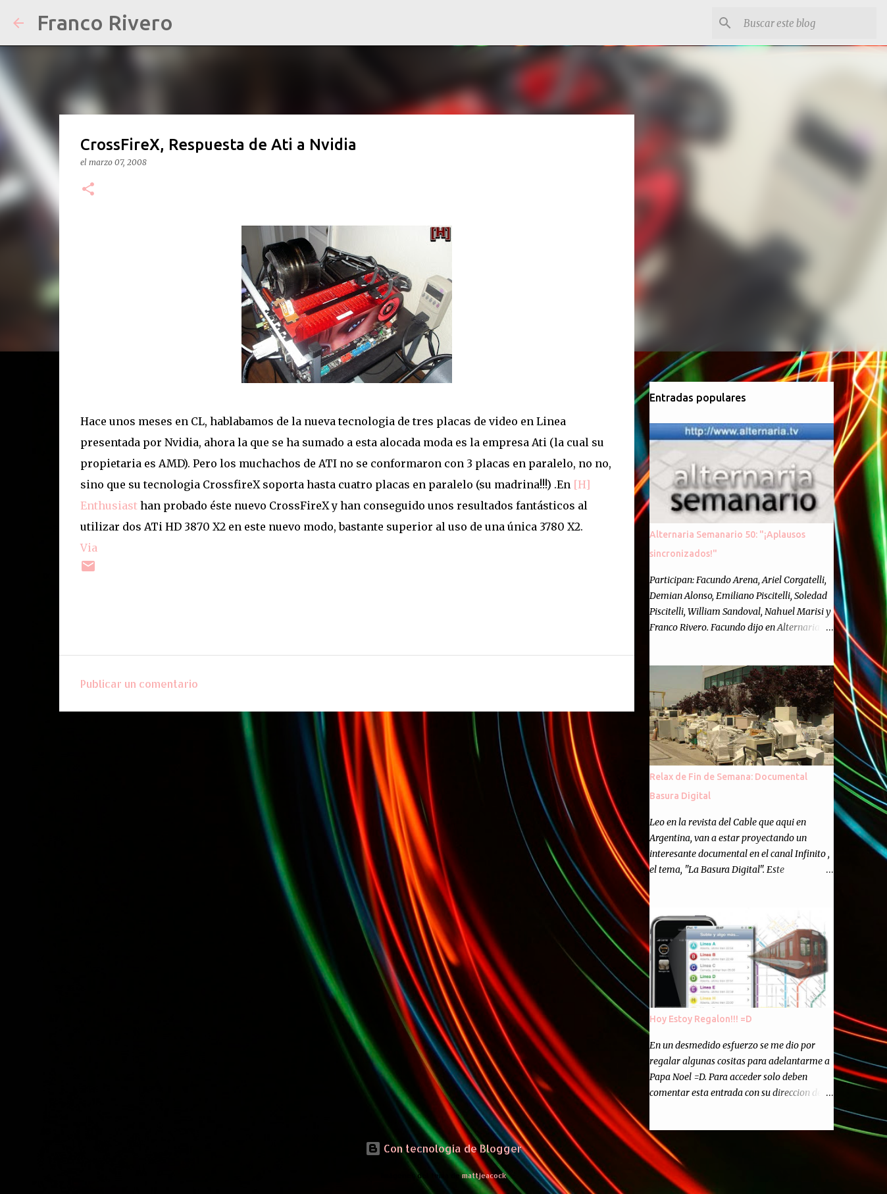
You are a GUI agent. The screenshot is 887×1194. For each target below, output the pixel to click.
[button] (88, 190)
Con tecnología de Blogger (443, 1148)
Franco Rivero (105, 22)
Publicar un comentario (139, 683)
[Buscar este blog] (807, 23)
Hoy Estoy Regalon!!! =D (700, 1019)
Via (88, 547)
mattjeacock (484, 1175)
